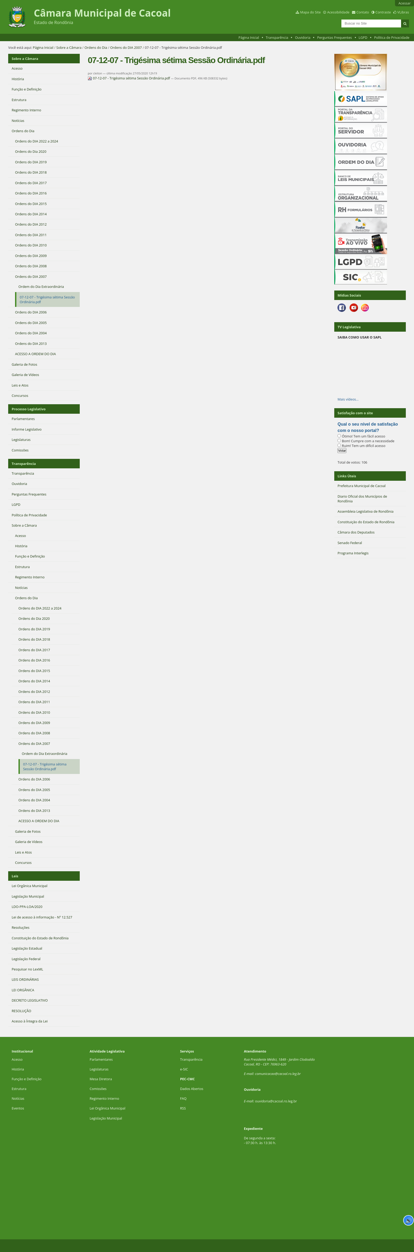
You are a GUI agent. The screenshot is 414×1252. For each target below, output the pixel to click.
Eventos (18, 1108)
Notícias (18, 1098)
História (18, 1069)
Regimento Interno (104, 1098)
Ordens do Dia (95, 47)
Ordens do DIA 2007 (126, 47)
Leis (15, 876)
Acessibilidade (338, 12)
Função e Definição (26, 1079)
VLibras (403, 12)
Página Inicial (248, 37)
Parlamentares (101, 1059)
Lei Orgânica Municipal (107, 1108)
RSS (183, 1108)
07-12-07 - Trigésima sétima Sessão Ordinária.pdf (129, 78)
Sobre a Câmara (68, 47)
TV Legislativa (348, 327)
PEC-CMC (187, 1079)
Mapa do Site (310, 12)
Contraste (383, 12)
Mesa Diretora (101, 1079)
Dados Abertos (191, 1088)
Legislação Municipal (106, 1118)
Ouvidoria (302, 37)
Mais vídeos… (348, 399)
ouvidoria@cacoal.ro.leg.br (276, 1101)
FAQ (183, 1098)
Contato (362, 12)
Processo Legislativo (28, 409)
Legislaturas (99, 1069)
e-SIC (184, 1069)
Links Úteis (346, 476)
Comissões (98, 1088)
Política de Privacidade (392, 37)
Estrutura (19, 1088)
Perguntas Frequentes (334, 37)
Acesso (17, 1059)
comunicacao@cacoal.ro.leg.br (278, 1073)
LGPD (363, 37)
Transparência (277, 37)
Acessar (404, 3)
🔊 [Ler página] (408, 1220)
